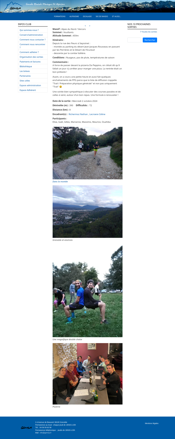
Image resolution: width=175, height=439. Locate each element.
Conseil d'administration (31, 34)
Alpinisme (74, 16)
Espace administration (30, 85)
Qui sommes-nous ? (29, 30)
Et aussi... (116, 16)
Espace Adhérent (28, 90)
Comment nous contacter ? (33, 39)
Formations (59, 16)
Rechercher (149, 40)
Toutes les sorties (149, 31)
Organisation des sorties (31, 57)
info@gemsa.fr (45, 433)
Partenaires (25, 75)
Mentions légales (151, 423)
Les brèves (25, 71)
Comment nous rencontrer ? (32, 46)
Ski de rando (102, 16)
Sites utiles (25, 80)
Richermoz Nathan (78, 114)
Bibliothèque (26, 66)
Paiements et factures (30, 61)
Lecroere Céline (97, 114)
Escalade (87, 16)
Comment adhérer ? (29, 52)
